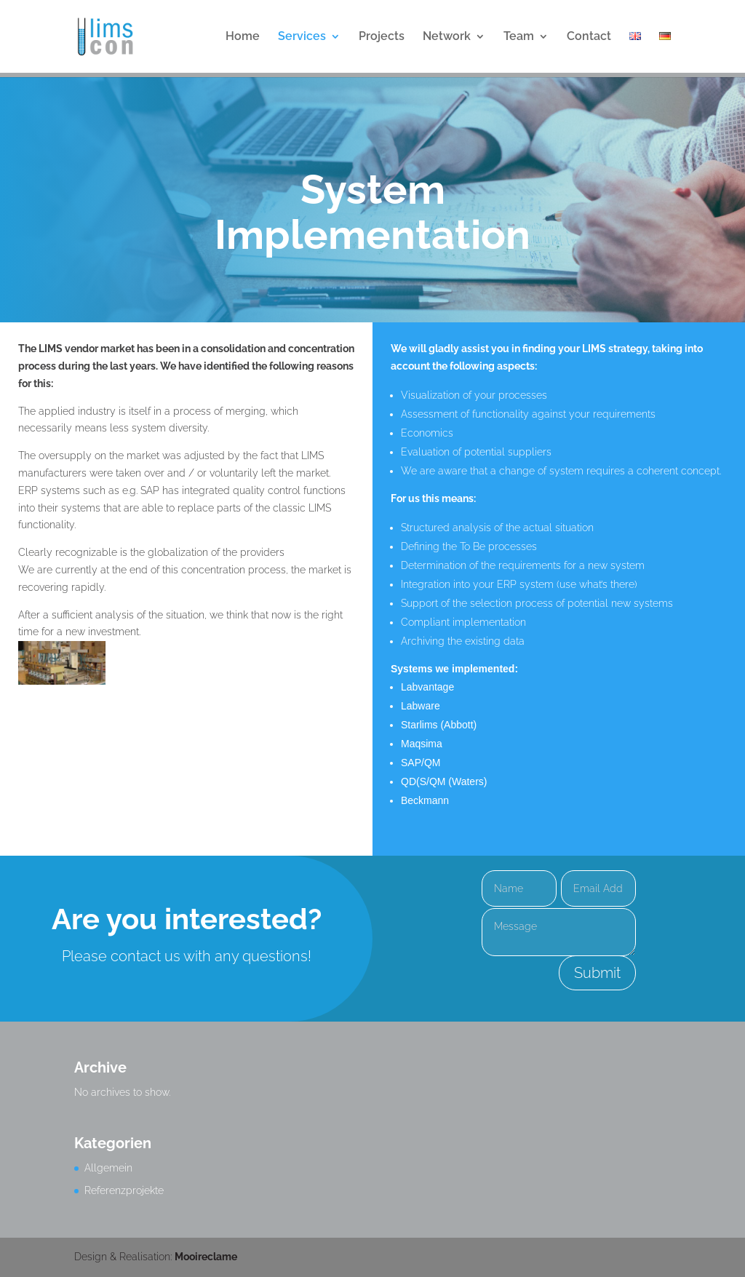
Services (302, 37)
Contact (589, 37)
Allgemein (108, 1168)
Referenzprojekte (124, 1190)
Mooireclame (206, 1256)
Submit (597, 973)
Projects (382, 37)
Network (447, 37)
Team (518, 37)
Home (243, 37)
